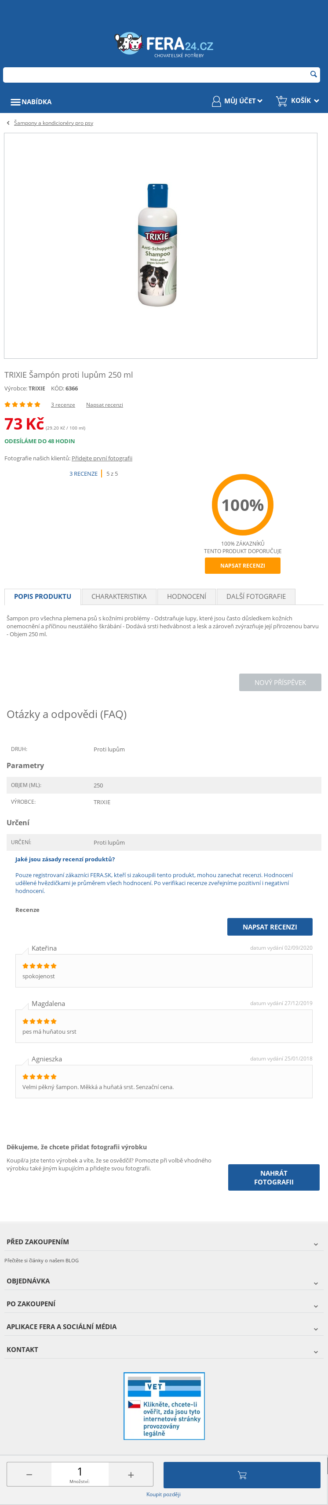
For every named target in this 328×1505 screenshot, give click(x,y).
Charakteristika (119, 596)
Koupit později (163, 1494)
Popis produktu (42, 596)
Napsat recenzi (104, 404)
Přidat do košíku (242, 1475)
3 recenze (63, 404)
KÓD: (57, 388)
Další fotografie (256, 596)
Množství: (79, 1481)
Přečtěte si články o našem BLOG (41, 1260)
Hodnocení (186, 596)
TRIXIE (37, 388)
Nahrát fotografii (274, 1177)
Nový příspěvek (280, 682)
